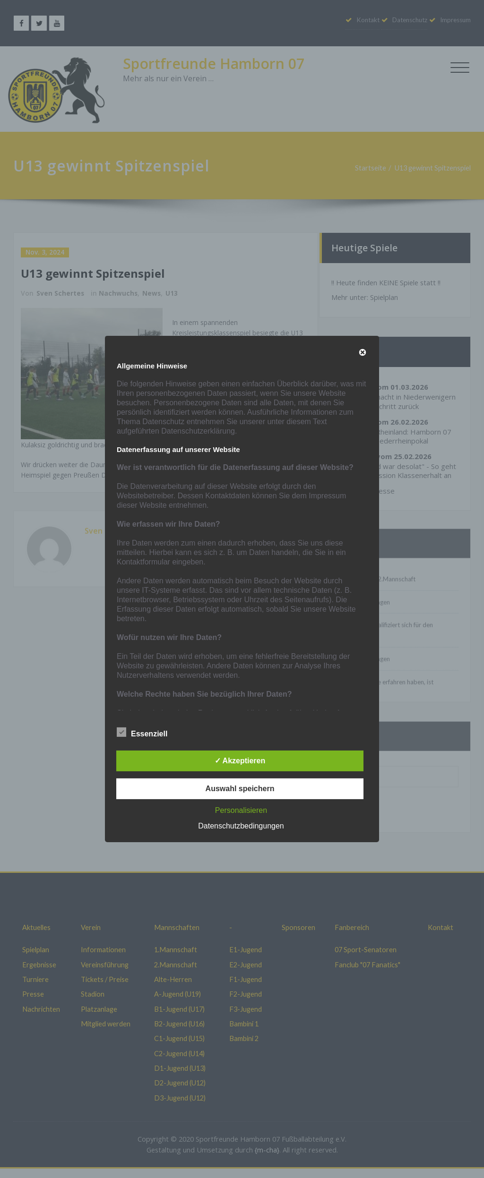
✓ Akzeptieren (240, 761)
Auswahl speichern (240, 789)
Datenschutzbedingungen (241, 826)
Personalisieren (241, 810)
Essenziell (142, 732)
